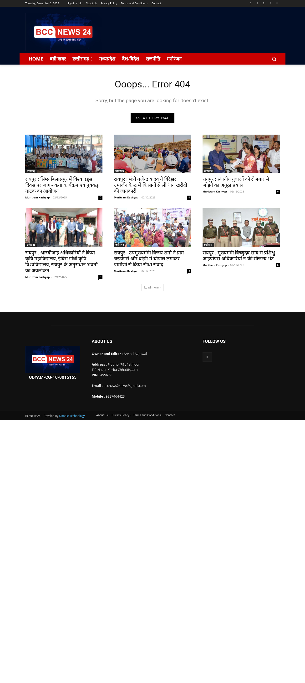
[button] (274, 59)
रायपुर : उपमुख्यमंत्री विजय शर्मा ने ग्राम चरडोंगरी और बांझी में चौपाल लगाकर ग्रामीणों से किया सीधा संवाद (149, 259)
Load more (152, 288)
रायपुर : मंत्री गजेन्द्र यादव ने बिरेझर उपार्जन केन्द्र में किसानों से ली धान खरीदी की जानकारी (150, 185)
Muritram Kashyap (37, 197)
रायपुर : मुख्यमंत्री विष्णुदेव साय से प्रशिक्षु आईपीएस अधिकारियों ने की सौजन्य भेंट (239, 256)
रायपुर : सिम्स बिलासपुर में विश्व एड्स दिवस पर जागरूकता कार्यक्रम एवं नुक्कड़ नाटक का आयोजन (62, 185)
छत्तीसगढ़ (31, 171)
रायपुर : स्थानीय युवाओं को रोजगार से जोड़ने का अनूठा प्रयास (236, 182)
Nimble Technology (72, 416)
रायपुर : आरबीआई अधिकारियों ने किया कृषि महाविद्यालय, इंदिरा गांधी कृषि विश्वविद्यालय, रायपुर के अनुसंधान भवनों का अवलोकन (61, 262)
